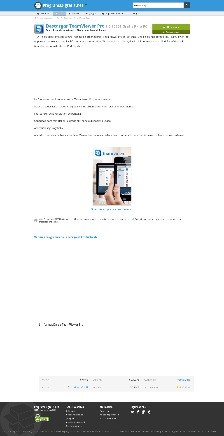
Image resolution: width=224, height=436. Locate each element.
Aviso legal (104, 411)
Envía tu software (74, 426)
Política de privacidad (109, 414)
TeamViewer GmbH (78, 387)
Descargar (171, 30)
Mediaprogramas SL (75, 422)
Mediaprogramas (44, 410)
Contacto (71, 411)
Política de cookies (107, 418)
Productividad (183, 379)
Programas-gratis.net (63, 5)
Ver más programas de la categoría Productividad (66, 237)
